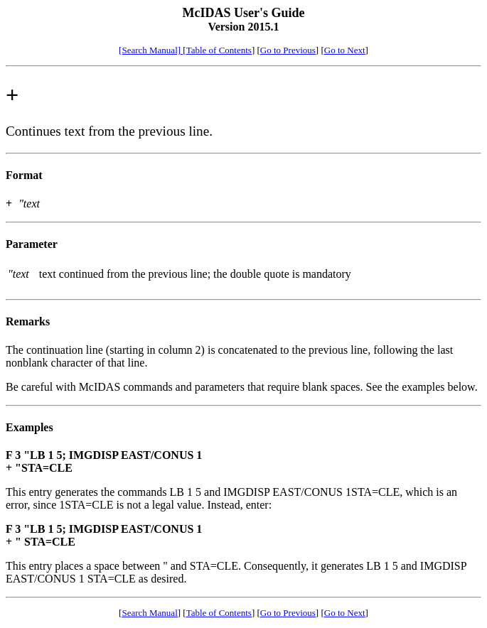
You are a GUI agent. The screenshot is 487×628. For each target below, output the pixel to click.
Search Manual (149, 612)
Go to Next (344, 50)
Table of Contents (219, 50)
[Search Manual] (151, 50)
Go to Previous (288, 50)
